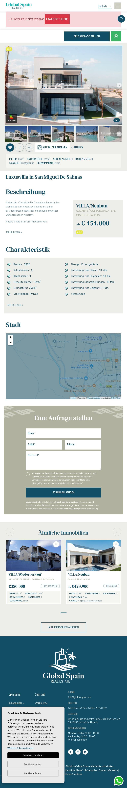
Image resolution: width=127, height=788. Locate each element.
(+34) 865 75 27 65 (77, 708)
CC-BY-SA (115, 398)
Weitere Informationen (20, 748)
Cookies (102, 770)
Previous (8, 85)
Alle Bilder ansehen (52, 147)
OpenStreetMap (93, 398)
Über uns (40, 695)
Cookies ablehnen (33, 773)
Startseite (14, 695)
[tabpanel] (33, 572)
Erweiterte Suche (57, 19)
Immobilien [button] (15, 703)
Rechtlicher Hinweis (74, 770)
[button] (29, 147)
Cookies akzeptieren (33, 755)
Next (119, 85)
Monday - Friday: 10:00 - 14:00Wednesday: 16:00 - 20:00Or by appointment (83, 736)
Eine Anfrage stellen (87, 36)
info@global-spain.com (79, 697)
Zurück (77, 147)
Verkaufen (41, 703)
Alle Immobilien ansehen (63, 627)
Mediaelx (78, 774)
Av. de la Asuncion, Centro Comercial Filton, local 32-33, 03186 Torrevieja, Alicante (94, 720)
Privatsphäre (91, 770)
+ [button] (10, 337)
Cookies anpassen (33, 764)
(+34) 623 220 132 (97, 708)
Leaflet (73, 398)
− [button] (10, 342)
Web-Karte (113, 770)
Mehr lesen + (15, 305)
